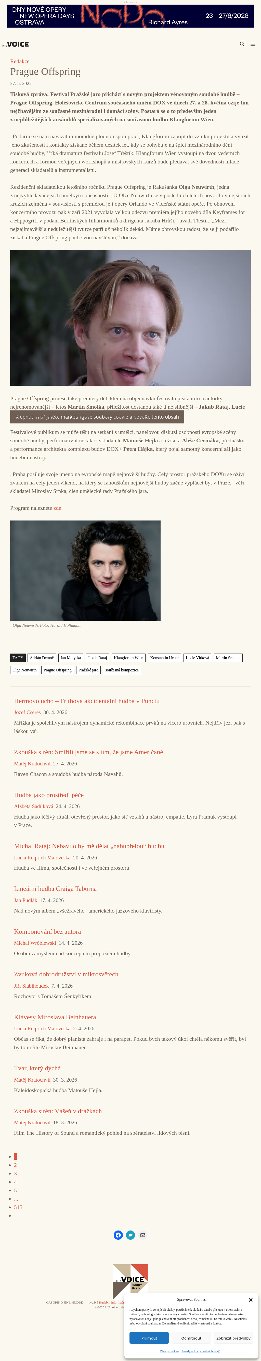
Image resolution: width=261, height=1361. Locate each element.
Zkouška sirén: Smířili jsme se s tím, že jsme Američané (88, 752)
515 (18, 1207)
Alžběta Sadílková (33, 806)
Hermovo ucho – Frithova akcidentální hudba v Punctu (87, 701)
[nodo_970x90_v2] (130, 16)
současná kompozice (122, 670)
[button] (250, 1299)
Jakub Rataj (97, 658)
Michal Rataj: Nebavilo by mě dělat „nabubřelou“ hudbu (89, 846)
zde (57, 508)
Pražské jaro (88, 670)
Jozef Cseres (27, 712)
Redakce (20, 61)
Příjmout (149, 1338)
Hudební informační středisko (118, 1302)
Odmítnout (191, 1338)
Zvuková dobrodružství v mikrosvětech (66, 974)
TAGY (17, 658)
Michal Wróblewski (35, 943)
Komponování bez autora (47, 931)
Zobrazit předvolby (233, 1338)
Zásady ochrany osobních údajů (200, 1351)
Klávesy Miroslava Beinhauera (55, 1017)
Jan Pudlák (25, 900)
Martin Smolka (228, 658)
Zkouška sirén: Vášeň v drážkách (58, 1111)
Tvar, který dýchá (37, 1068)
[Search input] (218, 44)
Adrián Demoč (42, 658)
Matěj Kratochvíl (32, 763)
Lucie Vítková (197, 658)
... (16, 1199)
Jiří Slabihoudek (31, 986)
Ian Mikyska (71, 658)
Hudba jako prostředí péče (49, 795)
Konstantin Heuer (164, 658)
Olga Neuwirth (24, 670)
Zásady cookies (169, 1351)
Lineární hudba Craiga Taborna (55, 888)
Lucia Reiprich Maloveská (42, 857)
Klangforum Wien (128, 658)
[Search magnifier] (242, 44)
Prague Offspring (58, 670)
